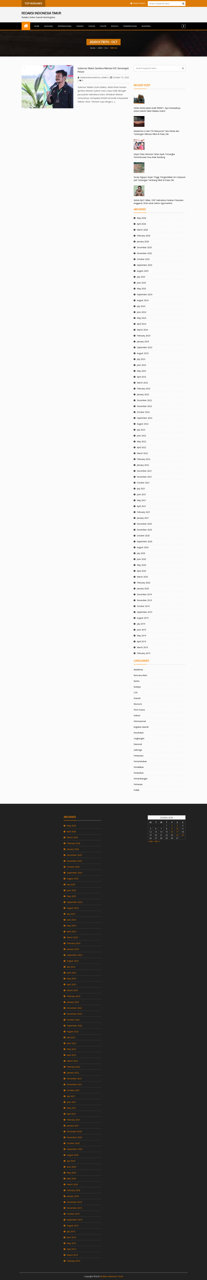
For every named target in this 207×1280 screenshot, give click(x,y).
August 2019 (142, 618)
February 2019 (143, 653)
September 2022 (144, 418)
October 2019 (143, 606)
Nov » (157, 841)
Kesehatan (139, 732)
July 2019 (141, 623)
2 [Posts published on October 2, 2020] (171, 825)
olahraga (138, 750)
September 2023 (144, 347)
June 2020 (141, 559)
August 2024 (142, 300)
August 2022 (142, 423)
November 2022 (144, 406)
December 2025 (144, 247)
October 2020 (143, 535)
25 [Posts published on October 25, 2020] (183, 835)
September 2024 (144, 294)
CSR (135, 692)
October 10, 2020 (119, 77)
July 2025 (141, 276)
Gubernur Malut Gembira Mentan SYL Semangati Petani (103, 70)
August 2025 (142, 271)
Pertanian (138, 784)
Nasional (48, 26)
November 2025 (144, 253)
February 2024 (143, 335)
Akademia (146, 26)
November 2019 (144, 600)
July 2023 (141, 359)
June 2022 (141, 435)
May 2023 (141, 371)
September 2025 (144, 265)
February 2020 (143, 582)
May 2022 (141, 441)
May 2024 (141, 318)
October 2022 (143, 412)
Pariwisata (138, 755)
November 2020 (144, 529)
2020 (100, 48)
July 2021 (141, 488)
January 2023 (143, 394)
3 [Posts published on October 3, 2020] (177, 825)
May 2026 (141, 218)
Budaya (114, 26)
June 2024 (141, 312)
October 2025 (143, 259)
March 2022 (142, 453)
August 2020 (142, 547)
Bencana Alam (140, 675)
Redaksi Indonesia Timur (111, 1276)
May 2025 (141, 288)
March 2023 (142, 382)
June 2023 (141, 365)
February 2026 (143, 235)
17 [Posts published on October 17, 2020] (177, 831)
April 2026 (141, 223)
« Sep (150, 841)
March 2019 (142, 647)
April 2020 (141, 570)
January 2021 (143, 518)
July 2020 (141, 553)
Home (36, 26)
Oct (106, 48)
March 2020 (142, 576)
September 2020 (144, 541)
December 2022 (144, 400)
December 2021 (144, 471)
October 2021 (143, 482)
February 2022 (143, 459)
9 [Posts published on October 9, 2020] (171, 828)
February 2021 (143, 512)
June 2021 (141, 494)
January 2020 (143, 588)
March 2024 (142, 329)
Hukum (91, 26)
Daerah (80, 26)
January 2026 (143, 241)
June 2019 (141, 629)
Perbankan (139, 772)
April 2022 (141, 447)
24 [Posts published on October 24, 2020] (177, 835)
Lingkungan (139, 738)
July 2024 (141, 306)
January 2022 (143, 465)
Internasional (65, 26)
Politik (103, 26)
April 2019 (141, 641)
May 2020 (141, 565)
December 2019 (144, 594)
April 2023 (141, 376)
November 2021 (144, 476)
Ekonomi (138, 704)
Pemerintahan (130, 26)
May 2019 (141, 635)
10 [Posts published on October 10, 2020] (177, 828)
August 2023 (142, 353)
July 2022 (141, 429)
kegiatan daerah (141, 727)
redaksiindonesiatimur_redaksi (93, 77)
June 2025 (141, 282)
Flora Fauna (139, 709)
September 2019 (144, 612)
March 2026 (142, 229)
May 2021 (141, 500)
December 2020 (144, 523)
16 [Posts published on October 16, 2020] (172, 831)
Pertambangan (140, 778)
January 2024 (143, 341)
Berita (136, 681)
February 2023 (143, 388)
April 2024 (141, 323)
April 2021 (141, 506)
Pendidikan (139, 767)
